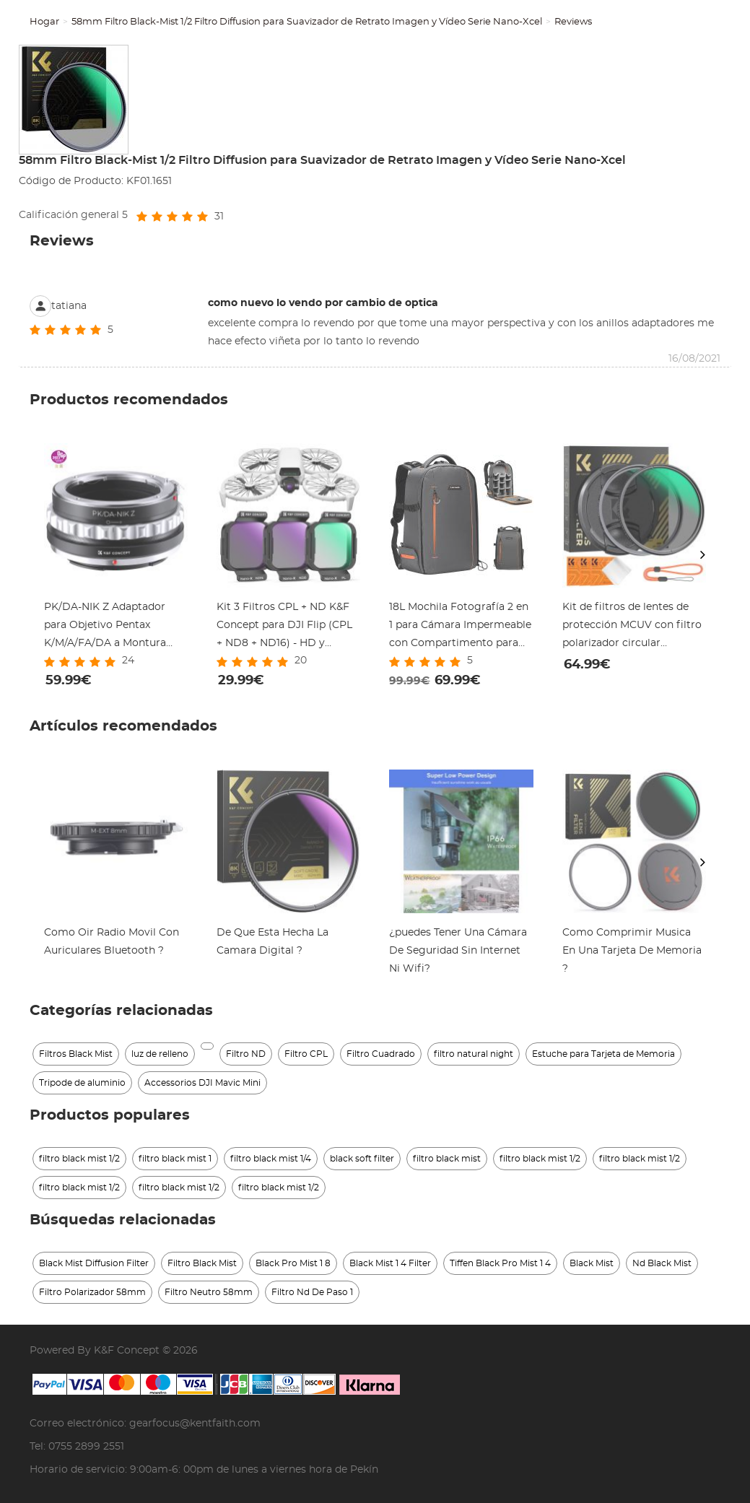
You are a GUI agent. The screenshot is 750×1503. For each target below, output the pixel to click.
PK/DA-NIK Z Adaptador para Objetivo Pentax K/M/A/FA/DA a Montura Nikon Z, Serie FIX (105, 627)
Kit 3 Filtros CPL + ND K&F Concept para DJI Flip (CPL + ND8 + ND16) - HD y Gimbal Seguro (284, 627)
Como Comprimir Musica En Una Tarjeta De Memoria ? (632, 951)
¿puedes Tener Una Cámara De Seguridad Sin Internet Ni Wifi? (458, 951)
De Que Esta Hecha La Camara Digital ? (272, 942)
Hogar (44, 22)
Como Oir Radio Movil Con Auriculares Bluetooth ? (111, 942)
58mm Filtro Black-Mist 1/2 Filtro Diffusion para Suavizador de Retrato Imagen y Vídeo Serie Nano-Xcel (306, 22)
